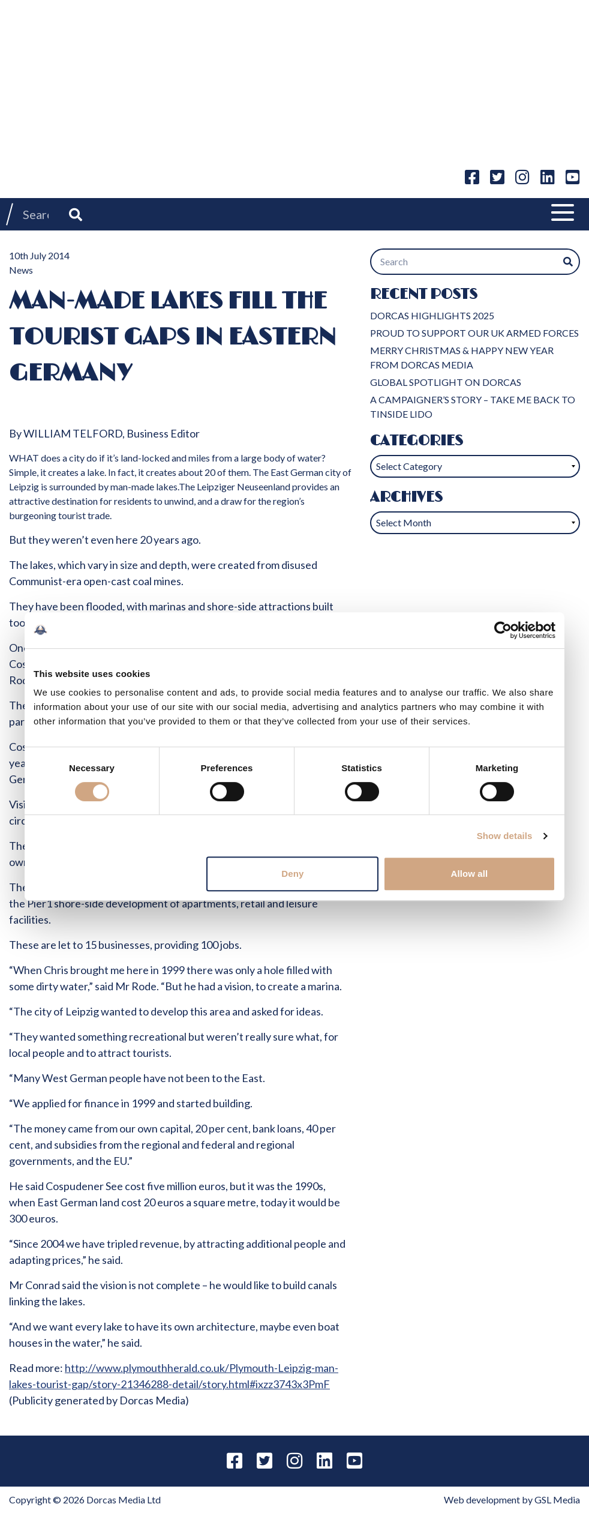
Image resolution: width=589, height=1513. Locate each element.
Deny (292, 873)
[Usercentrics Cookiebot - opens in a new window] (502, 630)
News (21, 269)
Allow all (469, 873)
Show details (505, 836)
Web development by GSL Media (512, 1499)
